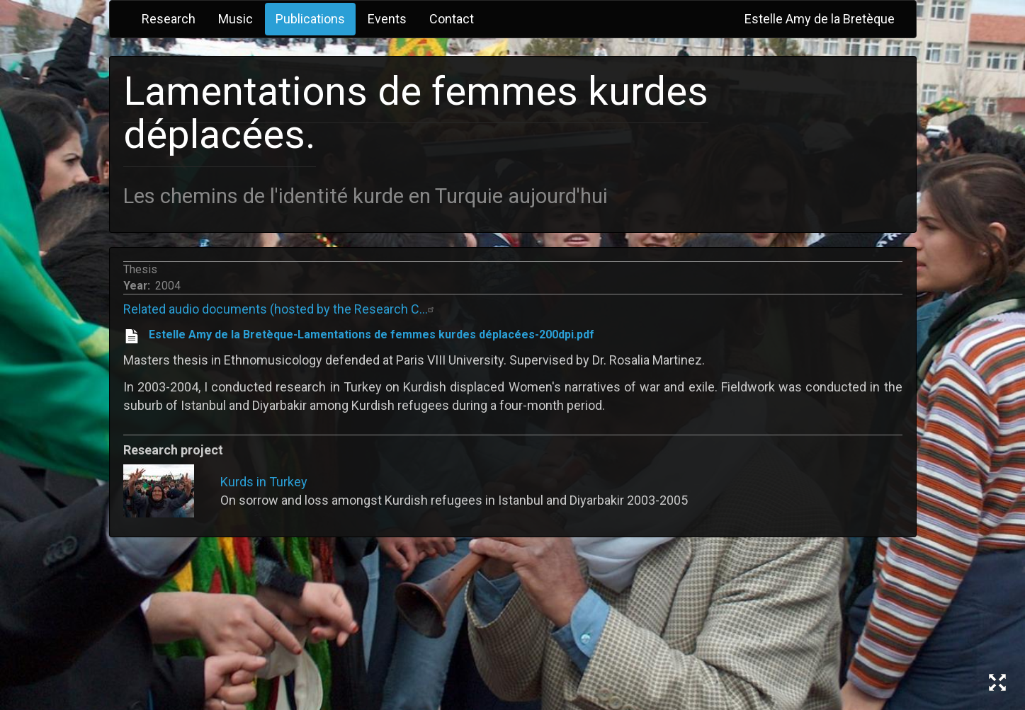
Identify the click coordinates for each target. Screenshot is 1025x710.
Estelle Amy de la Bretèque (819, 18)
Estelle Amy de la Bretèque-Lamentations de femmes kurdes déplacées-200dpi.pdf (371, 334)
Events (387, 18)
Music (235, 18)
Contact (451, 18)
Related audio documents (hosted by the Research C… (280, 309)
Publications (310, 18)
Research (169, 18)
